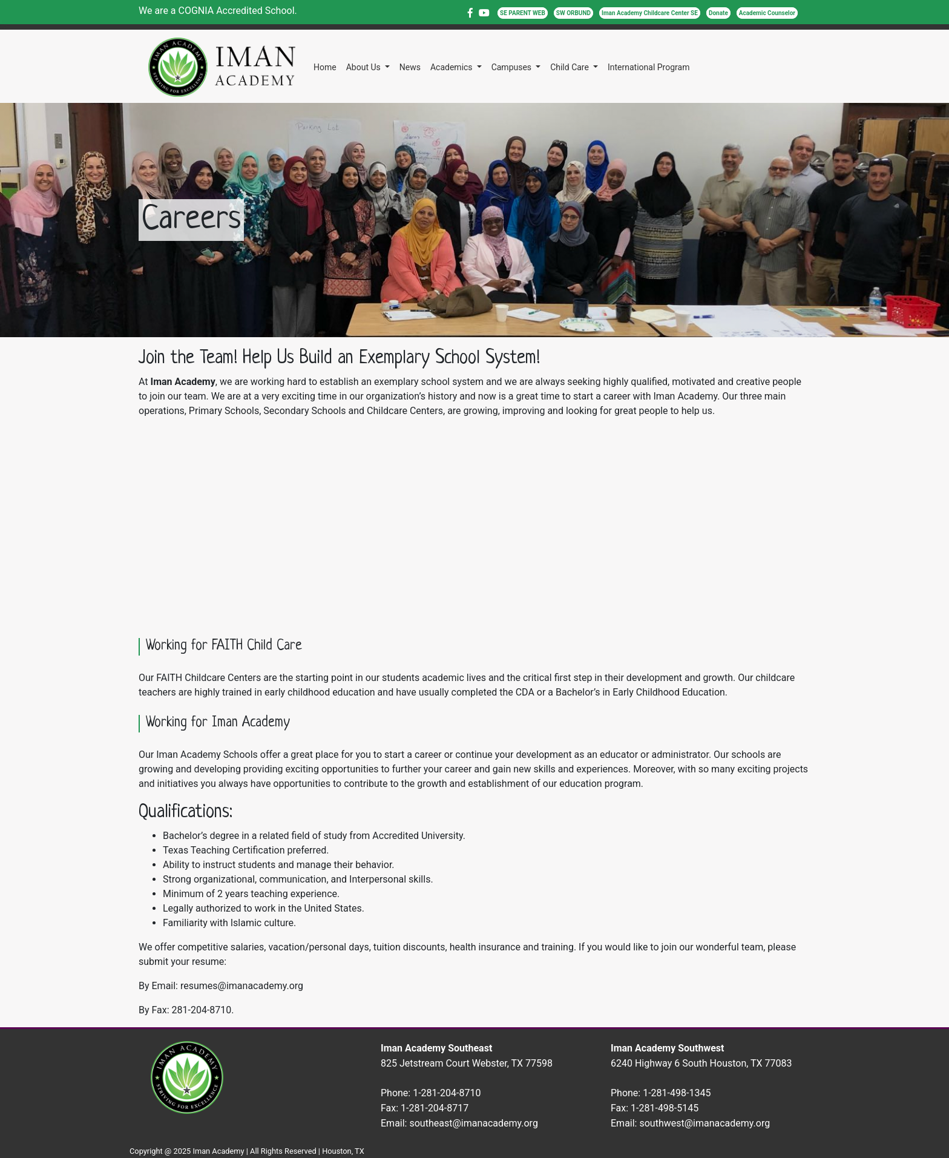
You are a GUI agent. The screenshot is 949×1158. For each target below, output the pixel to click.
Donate (718, 13)
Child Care (570, 67)
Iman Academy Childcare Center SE (650, 13)
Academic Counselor (767, 13)
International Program (648, 67)
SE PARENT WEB (522, 13)
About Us (364, 67)
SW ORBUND (573, 13)
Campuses (512, 67)
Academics (452, 67)
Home (325, 67)
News (410, 67)
